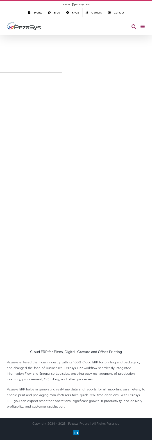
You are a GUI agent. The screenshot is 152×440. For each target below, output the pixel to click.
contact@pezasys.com (76, 4)
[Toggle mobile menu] (143, 26)
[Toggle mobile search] (134, 26)
